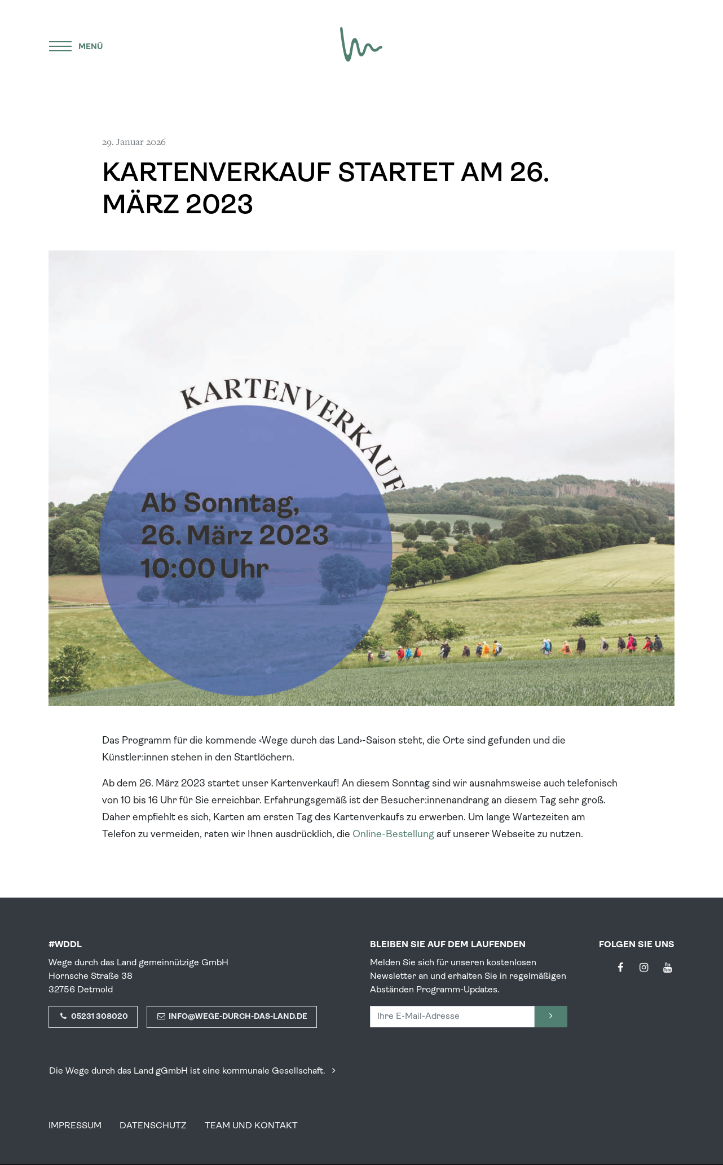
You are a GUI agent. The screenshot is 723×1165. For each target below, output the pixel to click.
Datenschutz (153, 1126)
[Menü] (77, 44)
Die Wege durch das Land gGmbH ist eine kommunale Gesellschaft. (194, 1071)
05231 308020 (93, 1017)
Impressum (75, 1126)
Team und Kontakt (251, 1126)
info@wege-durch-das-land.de (232, 1017)
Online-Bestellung (393, 834)
